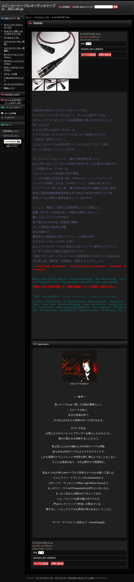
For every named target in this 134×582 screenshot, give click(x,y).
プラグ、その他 (10, 74)
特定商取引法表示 (12, 95)
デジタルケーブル (11, 38)
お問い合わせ (80, 7)
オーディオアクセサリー (14, 84)
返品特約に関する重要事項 (92, 49)
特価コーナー (9, 88)
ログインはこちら (10, 135)
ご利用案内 (65, 7)
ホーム (28, 17)
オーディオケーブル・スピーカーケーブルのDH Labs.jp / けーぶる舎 (65, 578)
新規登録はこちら (10, 131)
